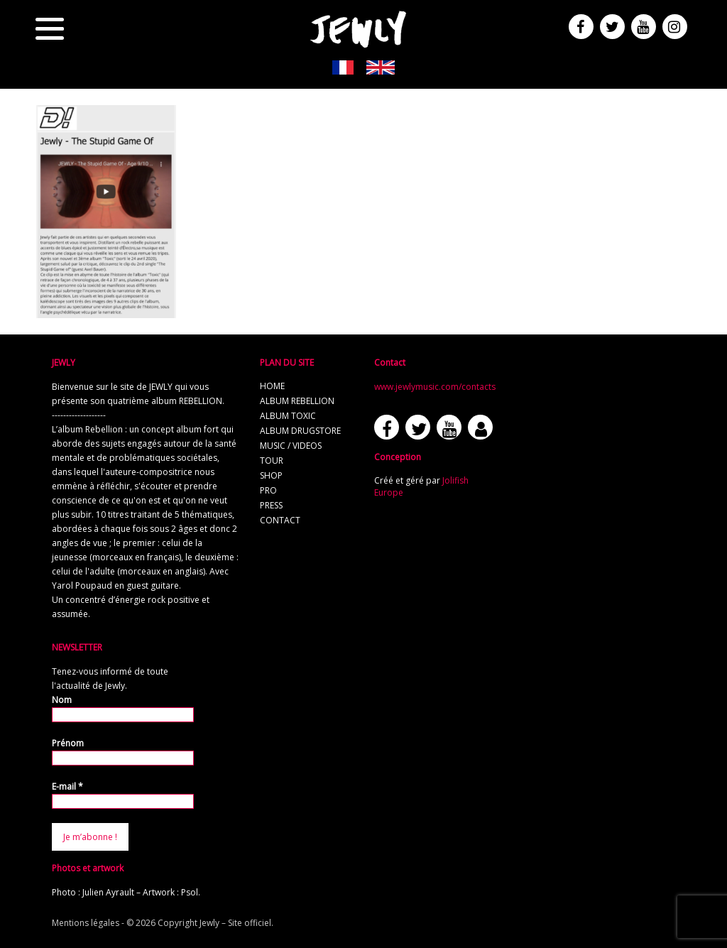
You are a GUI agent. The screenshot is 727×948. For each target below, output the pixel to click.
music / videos (291, 446)
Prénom (68, 743)
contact (280, 520)
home (272, 386)
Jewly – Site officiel (235, 923)
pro (268, 490)
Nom (62, 700)
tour (271, 460)
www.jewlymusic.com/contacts (435, 387)
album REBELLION (297, 401)
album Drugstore (300, 431)
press (271, 505)
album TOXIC (288, 416)
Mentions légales (85, 923)
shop (271, 475)
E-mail (67, 786)
